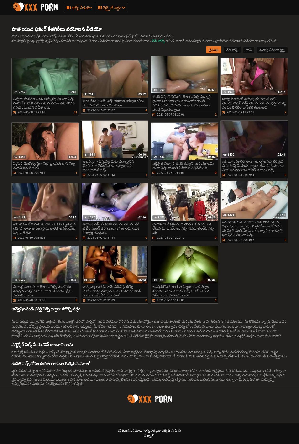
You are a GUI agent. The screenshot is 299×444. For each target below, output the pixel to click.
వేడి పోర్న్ (159, 41)
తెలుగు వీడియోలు (132, 430)
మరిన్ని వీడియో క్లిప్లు (272, 50)
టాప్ (249, 50)
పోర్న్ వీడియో (79, 7)
